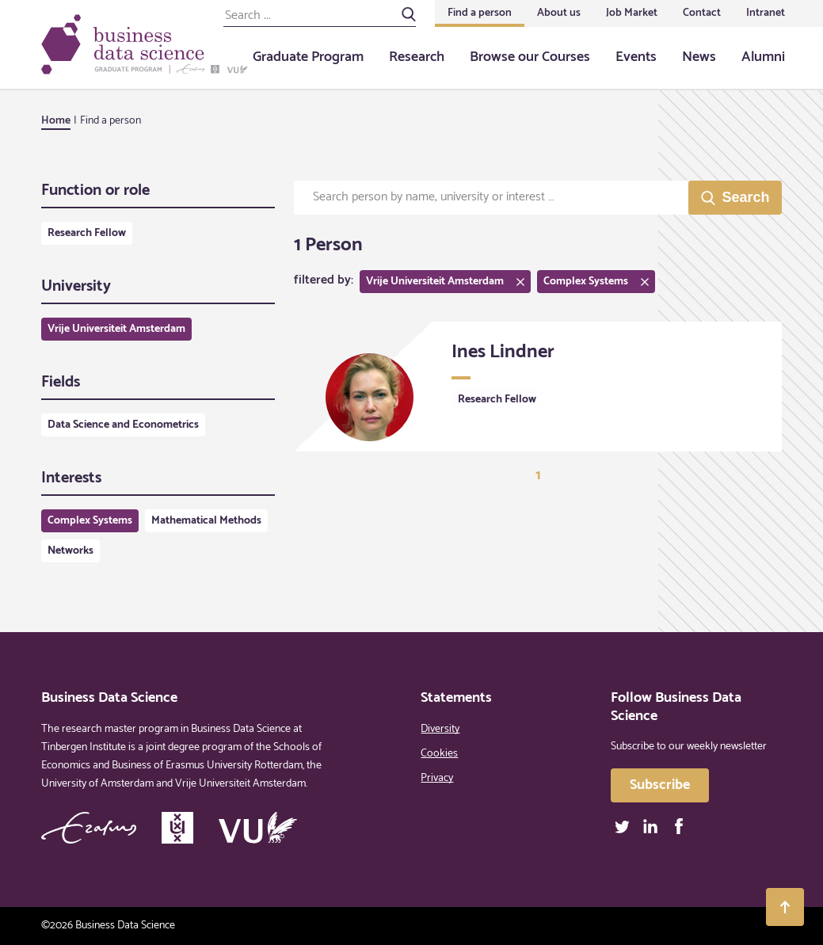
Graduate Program (308, 57)
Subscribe (660, 785)
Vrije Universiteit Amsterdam (116, 329)
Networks (70, 551)
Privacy (437, 778)
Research (416, 57)
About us (559, 13)
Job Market (631, 13)
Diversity (440, 729)
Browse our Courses (530, 57)
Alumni (763, 57)
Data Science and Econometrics (123, 425)
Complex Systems (90, 521)
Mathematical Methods (206, 521)
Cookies (439, 754)
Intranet (765, 13)
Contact (702, 13)
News (699, 57)
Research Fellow (87, 233)
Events (636, 57)
